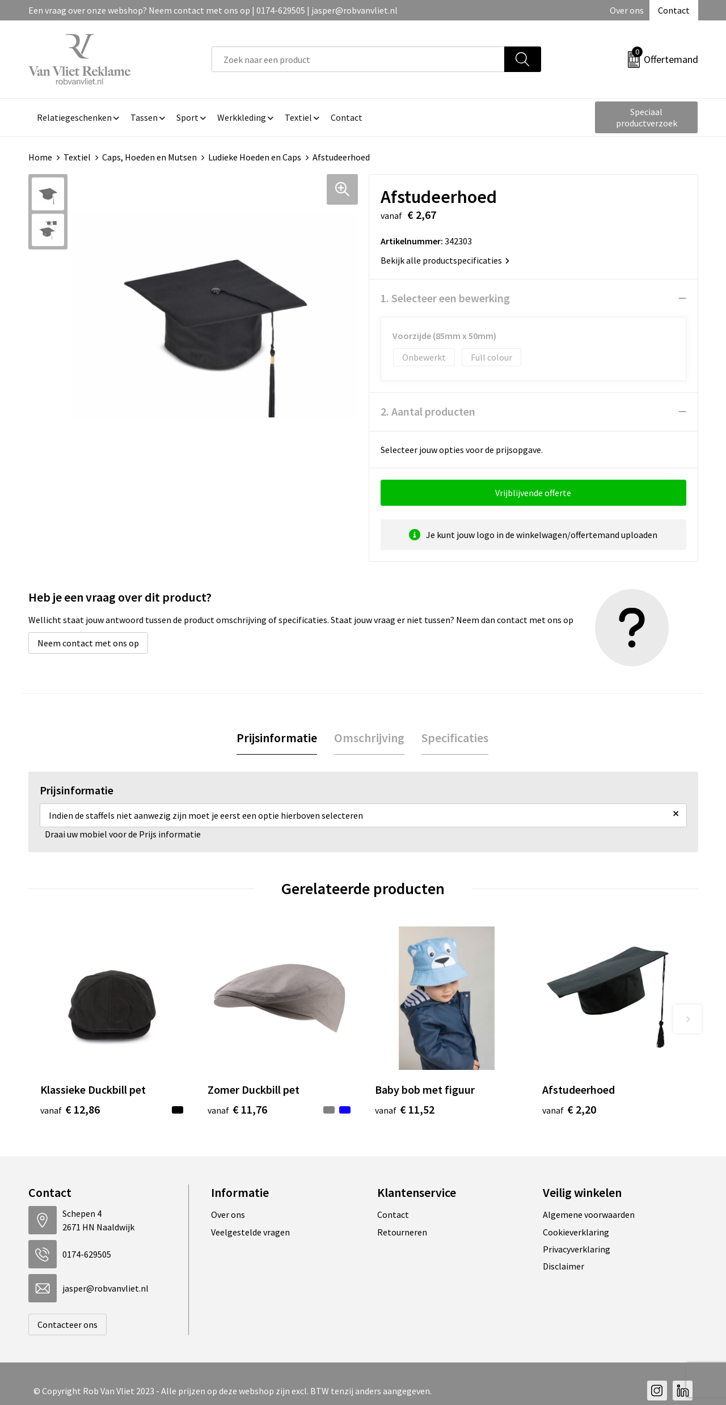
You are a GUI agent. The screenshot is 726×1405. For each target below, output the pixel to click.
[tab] (277, 738)
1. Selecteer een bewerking (445, 298)
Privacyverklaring (576, 1249)
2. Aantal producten (428, 411)
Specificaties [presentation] (454, 738)
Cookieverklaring (576, 1232)
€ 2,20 (569, 1109)
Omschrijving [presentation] (369, 738)
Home (40, 157)
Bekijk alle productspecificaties (445, 260)
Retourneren (402, 1232)
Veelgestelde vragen (250, 1232)
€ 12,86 (70, 1109)
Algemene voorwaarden (589, 1214)
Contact (674, 10)
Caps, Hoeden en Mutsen (149, 157)
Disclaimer (563, 1266)
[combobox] (358, 59)
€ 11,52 (404, 1109)
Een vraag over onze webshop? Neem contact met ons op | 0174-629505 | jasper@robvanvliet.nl (213, 10)
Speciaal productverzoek (646, 117)
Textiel (77, 157)
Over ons (627, 10)
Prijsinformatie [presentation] (277, 738)
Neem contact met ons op (88, 643)
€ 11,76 (237, 1109)
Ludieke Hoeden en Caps (254, 157)
